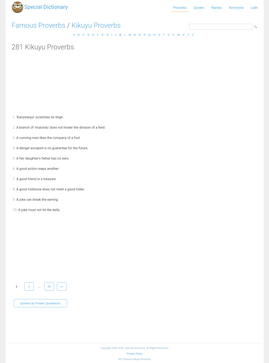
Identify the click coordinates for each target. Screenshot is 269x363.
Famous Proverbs (39, 25)
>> (61, 286)
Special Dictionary (46, 7)
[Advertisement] (134, 82)
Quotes (198, 7)
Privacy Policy (134, 353)
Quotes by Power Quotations (40, 303)
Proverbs (179, 7)
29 (49, 286)
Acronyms (236, 7)
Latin (254, 7)
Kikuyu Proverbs (96, 25)
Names (216, 7)
